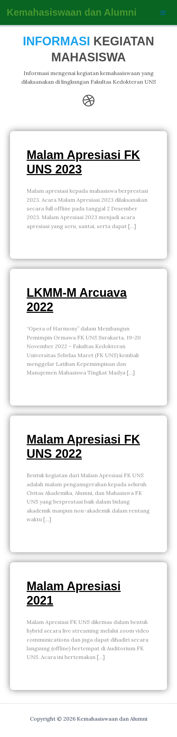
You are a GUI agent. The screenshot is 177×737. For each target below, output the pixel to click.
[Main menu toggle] (163, 12)
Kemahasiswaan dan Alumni (72, 12)
